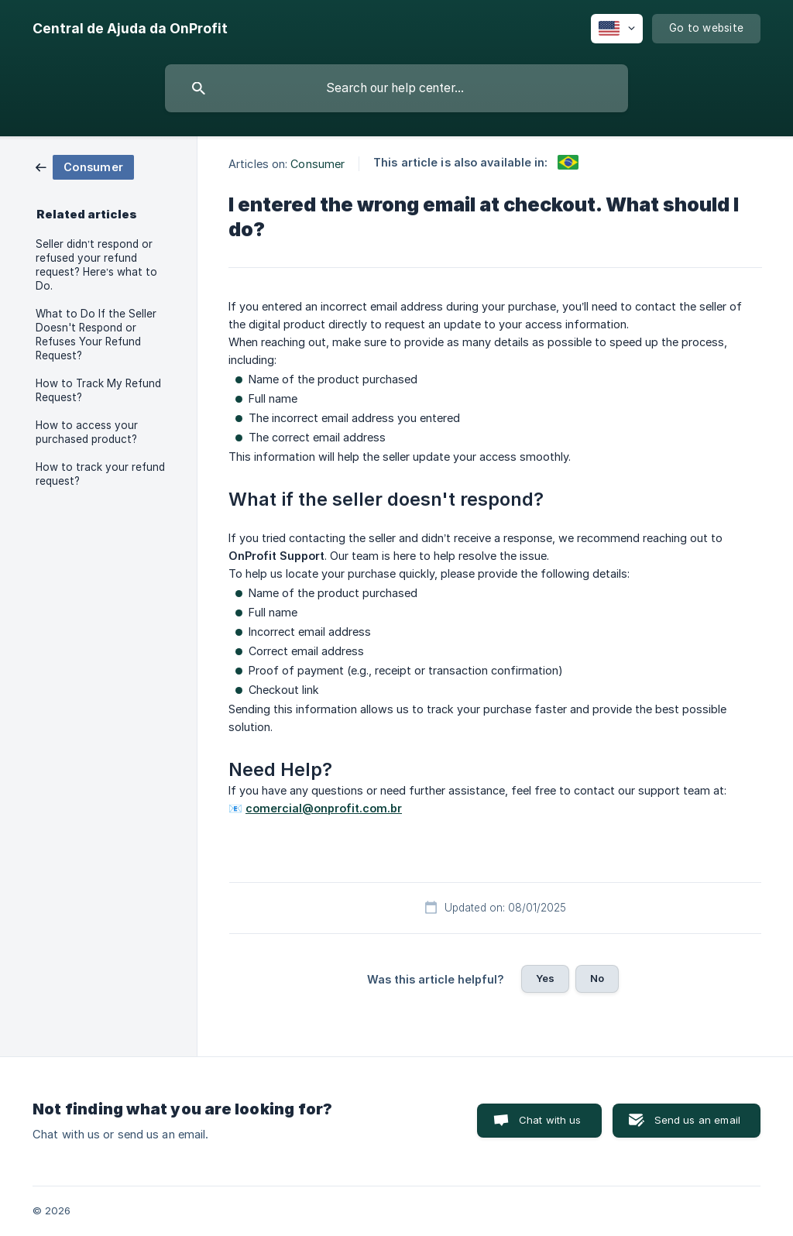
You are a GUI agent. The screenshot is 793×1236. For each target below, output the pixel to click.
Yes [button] (545, 978)
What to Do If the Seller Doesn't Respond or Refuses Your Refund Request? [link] (96, 334)
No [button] (597, 978)
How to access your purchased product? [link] (87, 432)
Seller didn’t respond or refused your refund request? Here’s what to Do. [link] (96, 265)
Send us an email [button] (697, 1120)
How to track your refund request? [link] (100, 474)
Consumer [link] (317, 163)
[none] (130, 28)
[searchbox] (396, 88)
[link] (85, 166)
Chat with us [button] (550, 1120)
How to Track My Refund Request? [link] (98, 390)
